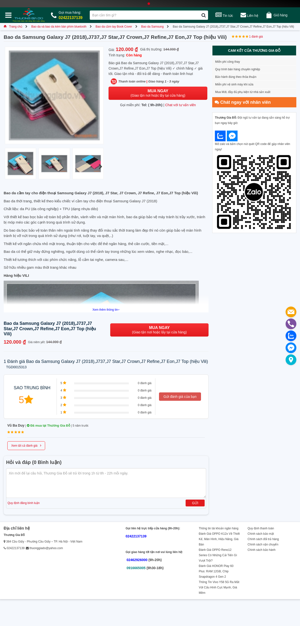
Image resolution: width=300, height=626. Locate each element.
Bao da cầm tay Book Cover (114, 26)
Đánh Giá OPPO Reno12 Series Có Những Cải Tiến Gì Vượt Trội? (218, 555)
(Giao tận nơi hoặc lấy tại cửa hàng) (157, 93)
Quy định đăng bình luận (24, 503)
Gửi (195, 503)
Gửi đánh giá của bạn (180, 397)
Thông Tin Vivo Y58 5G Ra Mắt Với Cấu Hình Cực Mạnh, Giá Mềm (219, 587)
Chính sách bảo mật (261, 533)
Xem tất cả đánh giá (26, 445)
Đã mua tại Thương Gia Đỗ (48, 425)
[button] (100, 166)
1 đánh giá (256, 36)
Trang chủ (13, 26)
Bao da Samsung (152, 26)
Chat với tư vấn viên (180, 105)
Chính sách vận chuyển (263, 544)
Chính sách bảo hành (261, 550)
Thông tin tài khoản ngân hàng (218, 528)
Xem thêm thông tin (106, 309)
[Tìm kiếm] (203, 15)
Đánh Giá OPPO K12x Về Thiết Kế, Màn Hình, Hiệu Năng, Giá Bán (219, 539)
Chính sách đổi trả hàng (263, 539)
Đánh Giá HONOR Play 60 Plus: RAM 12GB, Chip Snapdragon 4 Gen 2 (216, 571)
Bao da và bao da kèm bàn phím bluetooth (58, 26)
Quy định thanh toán (261, 528)
